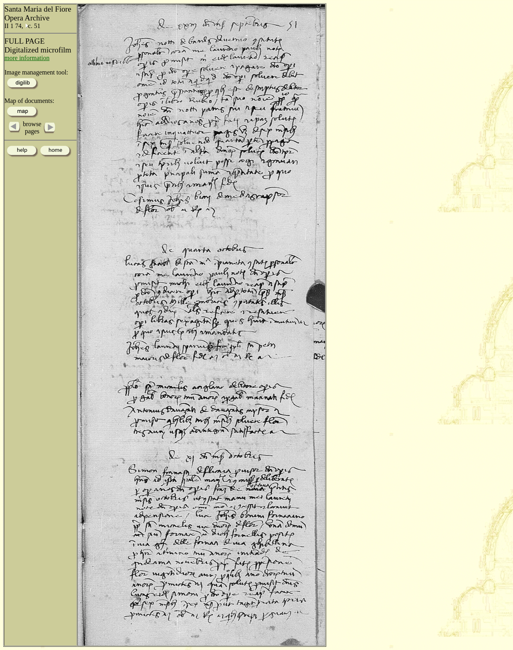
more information (26, 57)
